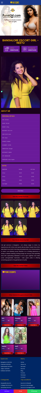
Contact (23, 377)
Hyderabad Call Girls (6, 366)
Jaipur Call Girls (5, 368)
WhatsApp (34, 391)
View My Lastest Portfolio (20, 197)
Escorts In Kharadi (26, 383)
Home (22, 362)
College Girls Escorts (6, 385)
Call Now (6, 391)
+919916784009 (11, 49)
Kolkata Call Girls (5, 371)
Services (23, 366)
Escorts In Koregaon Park (28, 387)
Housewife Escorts (6, 383)
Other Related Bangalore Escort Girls (20, 295)
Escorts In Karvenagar (27, 385)
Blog (22, 371)
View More (7, 325)
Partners (23, 375)
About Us (23, 364)
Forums (23, 373)
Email (20, 391)
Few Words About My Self (20, 240)
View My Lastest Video (20, 266)
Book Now (20, 191)
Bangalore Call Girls (6, 362)
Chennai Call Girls (6, 364)
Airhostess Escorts (6, 387)
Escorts (23, 368)
